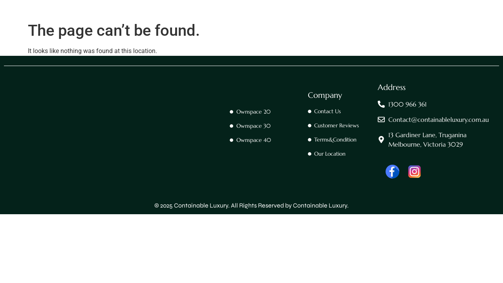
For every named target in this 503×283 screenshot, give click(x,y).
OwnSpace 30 (245, 21)
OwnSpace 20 (196, 21)
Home (113, 21)
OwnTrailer (340, 21)
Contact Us (150, 21)
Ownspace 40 (294, 21)
